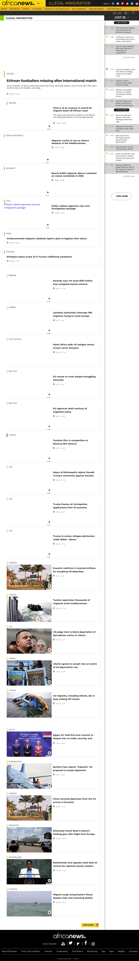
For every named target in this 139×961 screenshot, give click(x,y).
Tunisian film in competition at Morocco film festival (70, 442)
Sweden (12, 103)
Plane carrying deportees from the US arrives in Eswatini (74, 800)
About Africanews (9, 952)
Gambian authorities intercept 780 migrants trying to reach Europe (72, 314)
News (4, 9)
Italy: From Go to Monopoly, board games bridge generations (123, 138)
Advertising (92, 952)
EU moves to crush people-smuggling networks (74, 378)
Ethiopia (10, 252)
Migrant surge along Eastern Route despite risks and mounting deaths (73, 896)
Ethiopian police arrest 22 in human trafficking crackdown (39, 256)
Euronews (133, 952)
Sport (26, 9)
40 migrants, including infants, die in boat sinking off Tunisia (74, 697)
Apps (111, 952)
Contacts (48, 952)
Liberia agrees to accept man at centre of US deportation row (75, 666)
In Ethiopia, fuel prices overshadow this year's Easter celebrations (125, 39)
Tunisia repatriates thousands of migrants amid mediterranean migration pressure (71, 602)
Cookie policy (62, 952)
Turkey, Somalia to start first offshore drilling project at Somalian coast (125, 72)
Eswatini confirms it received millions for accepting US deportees (74, 570)
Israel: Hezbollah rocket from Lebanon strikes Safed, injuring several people (125, 157)
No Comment (79, 9)
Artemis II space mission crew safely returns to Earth (124, 83)
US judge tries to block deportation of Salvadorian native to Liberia (74, 634)
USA (10, 467)
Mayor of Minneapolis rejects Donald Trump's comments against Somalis (73, 474)
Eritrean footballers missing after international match (51, 81)
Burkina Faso (15, 762)
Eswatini (13, 563)
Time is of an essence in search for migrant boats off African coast (72, 109)
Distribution (77, 952)
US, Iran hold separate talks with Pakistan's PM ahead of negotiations (125, 49)
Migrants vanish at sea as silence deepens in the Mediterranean (70, 142)
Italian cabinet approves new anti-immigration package (71, 207)
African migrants (14, 136)
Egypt (12, 730)
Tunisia (12, 435)
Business (15, 9)
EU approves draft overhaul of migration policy (70, 410)
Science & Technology (56, 9)
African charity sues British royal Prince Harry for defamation (124, 103)
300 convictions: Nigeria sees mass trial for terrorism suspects (125, 30)
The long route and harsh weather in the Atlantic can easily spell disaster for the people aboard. (74, 116)
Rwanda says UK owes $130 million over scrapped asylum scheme (73, 282)
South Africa (15, 339)
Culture (37, 9)
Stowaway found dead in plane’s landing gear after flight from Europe (74, 832)
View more (122, 196)
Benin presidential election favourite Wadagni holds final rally (124, 118)
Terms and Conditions (30, 952)
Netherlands (15, 857)
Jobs (103, 952)
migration (14, 826)
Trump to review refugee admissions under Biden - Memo (74, 538)
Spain (8, 234)
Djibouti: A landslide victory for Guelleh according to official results (124, 93)
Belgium (13, 371)
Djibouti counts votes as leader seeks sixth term (124, 128)
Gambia (12, 307)
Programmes (96, 9)
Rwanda (12, 276)
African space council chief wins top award (124, 148)
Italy (8, 201)
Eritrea (10, 74)
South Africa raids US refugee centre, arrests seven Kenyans (74, 346)
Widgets (121, 952)
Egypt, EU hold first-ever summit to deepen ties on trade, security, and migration (73, 737)
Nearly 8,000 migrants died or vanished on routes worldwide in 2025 (74, 174)
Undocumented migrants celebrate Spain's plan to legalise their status (47, 238)
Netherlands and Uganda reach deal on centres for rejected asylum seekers (75, 864)
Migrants (10, 168)
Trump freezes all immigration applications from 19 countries (70, 506)
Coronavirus (114, 9)
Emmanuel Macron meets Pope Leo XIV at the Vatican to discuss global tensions (125, 168)
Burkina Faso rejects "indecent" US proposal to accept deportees (72, 769)
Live (117, 13)
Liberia (12, 659)
